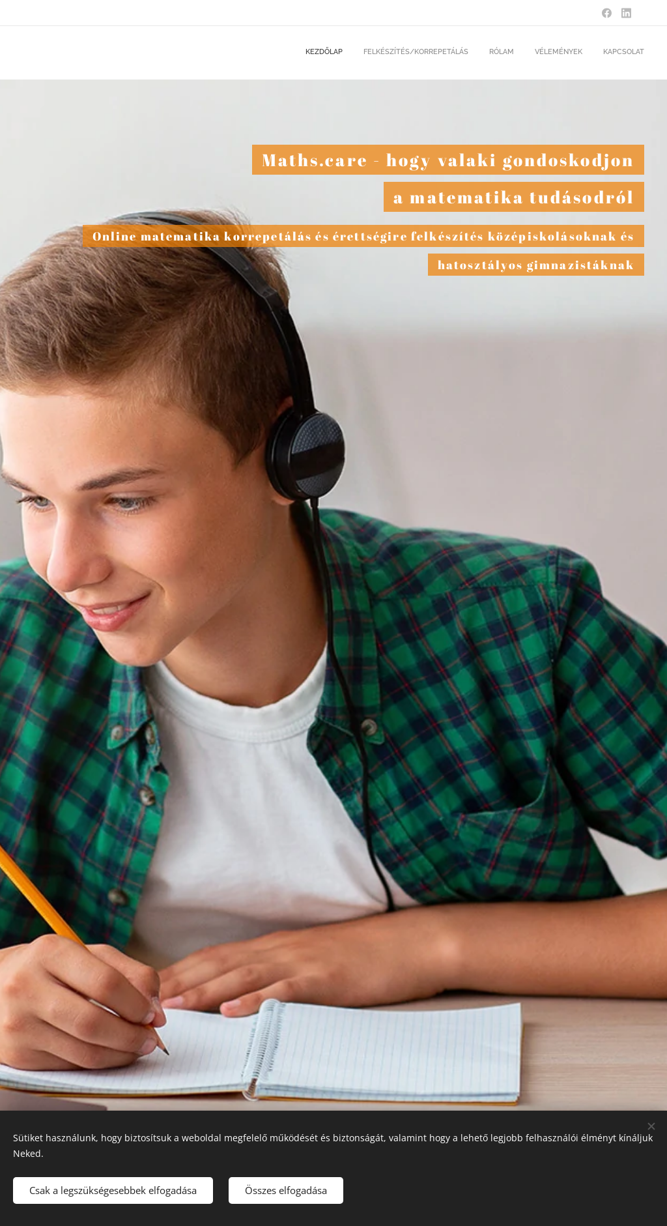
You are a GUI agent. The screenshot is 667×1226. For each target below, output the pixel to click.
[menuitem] (564, 52)
